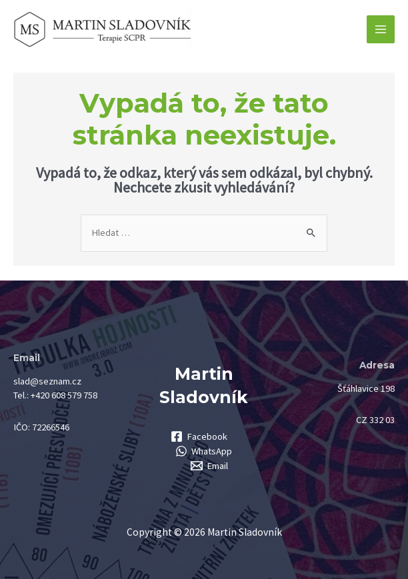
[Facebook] (199, 436)
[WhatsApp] (204, 451)
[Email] (209, 466)
